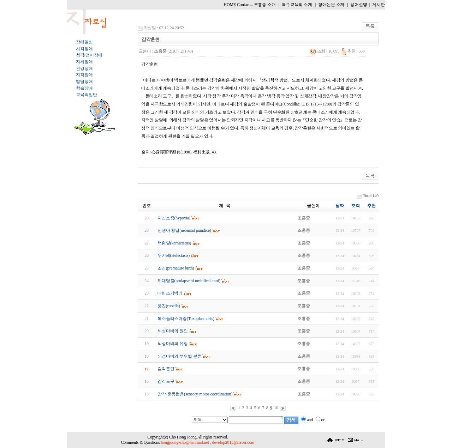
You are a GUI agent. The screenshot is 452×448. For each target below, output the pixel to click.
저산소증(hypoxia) (173, 218)
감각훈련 (165, 368)
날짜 (339, 205)
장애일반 (84, 42)
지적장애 (84, 74)
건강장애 (84, 68)
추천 (371, 205)
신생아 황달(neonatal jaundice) (184, 230)
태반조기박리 (170, 293)
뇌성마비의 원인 (172, 330)
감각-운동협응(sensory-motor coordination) (194, 394)
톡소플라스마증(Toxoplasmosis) (185, 318)
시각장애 (84, 48)
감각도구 (165, 381)
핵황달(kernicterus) (174, 243)
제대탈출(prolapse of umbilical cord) (188, 280)
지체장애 (84, 61)
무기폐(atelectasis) (173, 255)
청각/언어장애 (89, 55)
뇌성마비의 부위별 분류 (179, 356)
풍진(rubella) (168, 305)
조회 (355, 205)
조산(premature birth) (175, 268)
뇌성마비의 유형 (172, 343)
